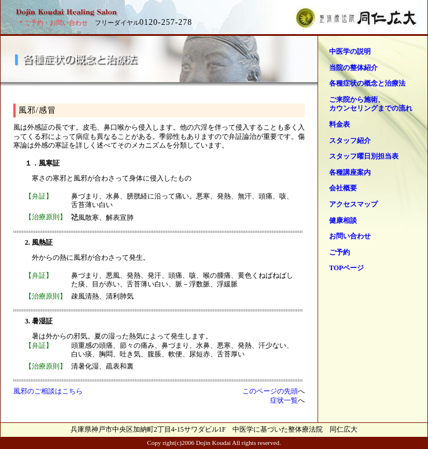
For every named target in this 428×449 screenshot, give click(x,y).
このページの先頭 (270, 391)
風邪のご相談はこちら (48, 391)
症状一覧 (284, 400)
